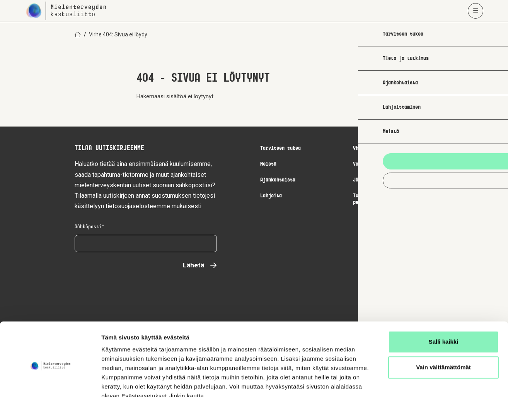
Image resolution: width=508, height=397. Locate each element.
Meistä (268, 164)
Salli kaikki (444, 306)
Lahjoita (271, 196)
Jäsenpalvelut (370, 180)
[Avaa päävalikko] (475, 11)
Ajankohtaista (277, 180)
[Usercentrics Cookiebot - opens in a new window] (50, 382)
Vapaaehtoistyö (372, 164)
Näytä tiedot (118, 381)
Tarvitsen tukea (280, 148)
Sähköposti (89, 227)
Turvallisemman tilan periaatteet (380, 199)
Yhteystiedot (369, 148)
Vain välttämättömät (443, 331)
